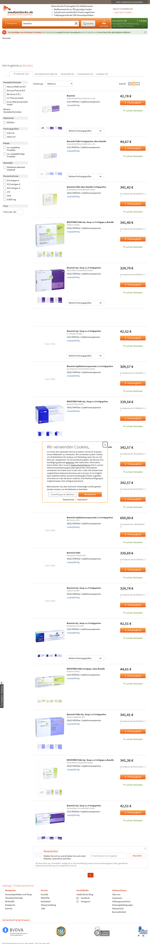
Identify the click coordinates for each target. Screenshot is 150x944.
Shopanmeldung (48, 905)
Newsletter (46, 901)
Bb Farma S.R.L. (12, 94)
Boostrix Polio (73, 552)
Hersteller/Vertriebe (14, 898)
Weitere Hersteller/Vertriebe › (12, 110)
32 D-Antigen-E (11, 184)
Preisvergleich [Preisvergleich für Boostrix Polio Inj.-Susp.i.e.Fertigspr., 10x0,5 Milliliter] (133, 499)
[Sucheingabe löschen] (76, 23)
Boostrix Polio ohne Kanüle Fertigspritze (86, 186)
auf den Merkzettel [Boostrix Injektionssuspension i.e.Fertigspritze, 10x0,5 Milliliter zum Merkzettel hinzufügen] (133, 391)
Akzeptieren (90, 494)
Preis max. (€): (13, 212)
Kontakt (44, 894)
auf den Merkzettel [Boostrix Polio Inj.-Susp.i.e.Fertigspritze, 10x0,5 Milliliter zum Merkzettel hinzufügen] (133, 739)
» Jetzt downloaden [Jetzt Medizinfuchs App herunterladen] (122, 12)
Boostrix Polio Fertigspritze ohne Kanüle (86, 141)
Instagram (83, 901)
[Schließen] (145, 32)
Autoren (8, 908)
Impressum (82, 499)
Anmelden (104, 23)
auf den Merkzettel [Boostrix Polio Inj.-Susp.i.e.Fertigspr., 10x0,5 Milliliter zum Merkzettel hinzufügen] (133, 507)
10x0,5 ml (9, 136)
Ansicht (122, 83)
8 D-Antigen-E (11, 180)
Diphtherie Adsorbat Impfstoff (14, 168)
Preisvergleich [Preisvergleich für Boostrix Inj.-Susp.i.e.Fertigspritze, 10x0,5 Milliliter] (133, 284)
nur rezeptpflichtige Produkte (14, 155)
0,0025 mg (9, 199)
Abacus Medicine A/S (14, 86)
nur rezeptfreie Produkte (11, 148)
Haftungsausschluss (121, 901)
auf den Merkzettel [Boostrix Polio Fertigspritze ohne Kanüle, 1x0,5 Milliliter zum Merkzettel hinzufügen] (133, 156)
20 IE (7, 195)
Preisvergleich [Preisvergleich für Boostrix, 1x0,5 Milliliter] (133, 102)
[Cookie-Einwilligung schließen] (105, 444)
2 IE (6, 192)
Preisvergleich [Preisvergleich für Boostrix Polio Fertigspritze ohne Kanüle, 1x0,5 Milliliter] (133, 148)
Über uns (116, 894)
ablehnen (70, 462)
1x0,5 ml (8, 133)
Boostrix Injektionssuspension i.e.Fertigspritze (90, 366)
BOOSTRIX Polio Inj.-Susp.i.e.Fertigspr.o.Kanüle (90, 222)
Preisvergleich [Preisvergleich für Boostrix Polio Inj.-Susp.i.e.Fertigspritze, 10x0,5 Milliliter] (133, 731)
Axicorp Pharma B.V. (14, 90)
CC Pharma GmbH (13, 98)
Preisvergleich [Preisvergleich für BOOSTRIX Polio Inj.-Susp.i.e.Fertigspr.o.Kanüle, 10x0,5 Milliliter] (133, 239)
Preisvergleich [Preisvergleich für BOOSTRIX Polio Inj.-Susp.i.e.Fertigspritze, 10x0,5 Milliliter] (133, 418)
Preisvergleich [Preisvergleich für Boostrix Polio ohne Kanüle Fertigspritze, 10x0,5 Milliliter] (133, 203)
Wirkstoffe (9, 901)
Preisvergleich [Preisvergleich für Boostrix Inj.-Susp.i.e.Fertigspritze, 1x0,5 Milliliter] (133, 338)
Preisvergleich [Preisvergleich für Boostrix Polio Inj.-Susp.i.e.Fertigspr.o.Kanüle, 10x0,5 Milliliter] (133, 464)
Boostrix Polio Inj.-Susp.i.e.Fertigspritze (86, 714)
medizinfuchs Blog (84, 894)
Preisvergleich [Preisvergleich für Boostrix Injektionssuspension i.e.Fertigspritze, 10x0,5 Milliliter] (133, 383)
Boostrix (71, 95)
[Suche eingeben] (48, 23)
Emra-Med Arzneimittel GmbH (15, 103)
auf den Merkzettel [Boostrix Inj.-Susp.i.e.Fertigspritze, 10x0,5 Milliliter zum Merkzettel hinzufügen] (133, 292)
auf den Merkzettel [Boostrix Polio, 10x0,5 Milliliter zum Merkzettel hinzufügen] (133, 577)
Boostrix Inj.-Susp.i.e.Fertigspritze (84, 267)
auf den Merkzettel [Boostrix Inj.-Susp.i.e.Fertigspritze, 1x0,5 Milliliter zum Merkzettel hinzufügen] (133, 345)
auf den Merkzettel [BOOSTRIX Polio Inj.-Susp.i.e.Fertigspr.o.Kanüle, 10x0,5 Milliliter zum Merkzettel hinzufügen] (133, 247)
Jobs (43, 908)
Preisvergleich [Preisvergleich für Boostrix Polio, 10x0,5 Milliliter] (133, 569)
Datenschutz (68, 499)
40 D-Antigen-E (11, 188)
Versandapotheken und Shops (18, 894)
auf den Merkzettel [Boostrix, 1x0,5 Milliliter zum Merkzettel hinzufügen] (133, 110)
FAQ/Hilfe (45, 898)
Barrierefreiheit (119, 912)
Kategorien (10, 23)
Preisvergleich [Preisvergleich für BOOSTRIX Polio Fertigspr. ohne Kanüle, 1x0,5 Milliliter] (133, 675)
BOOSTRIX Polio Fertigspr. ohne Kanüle (86, 668)
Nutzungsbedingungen (122, 905)
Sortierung (53, 84)
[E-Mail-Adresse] (108, 856)
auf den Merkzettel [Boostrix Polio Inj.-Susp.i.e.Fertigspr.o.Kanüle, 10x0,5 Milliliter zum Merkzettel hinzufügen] (133, 471)
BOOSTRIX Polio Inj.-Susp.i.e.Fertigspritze (87, 401)
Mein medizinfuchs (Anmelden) (129, 2)
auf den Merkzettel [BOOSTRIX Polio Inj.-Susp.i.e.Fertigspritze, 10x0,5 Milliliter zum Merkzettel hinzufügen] (133, 426)
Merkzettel (118, 20)
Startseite (6, 38)
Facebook (83, 898)
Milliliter (9, 122)
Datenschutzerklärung (80, 465)
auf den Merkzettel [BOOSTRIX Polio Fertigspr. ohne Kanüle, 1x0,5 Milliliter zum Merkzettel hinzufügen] (133, 683)
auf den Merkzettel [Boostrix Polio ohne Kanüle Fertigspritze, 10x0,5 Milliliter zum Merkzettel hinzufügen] (133, 211)
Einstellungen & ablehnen (63, 494)
